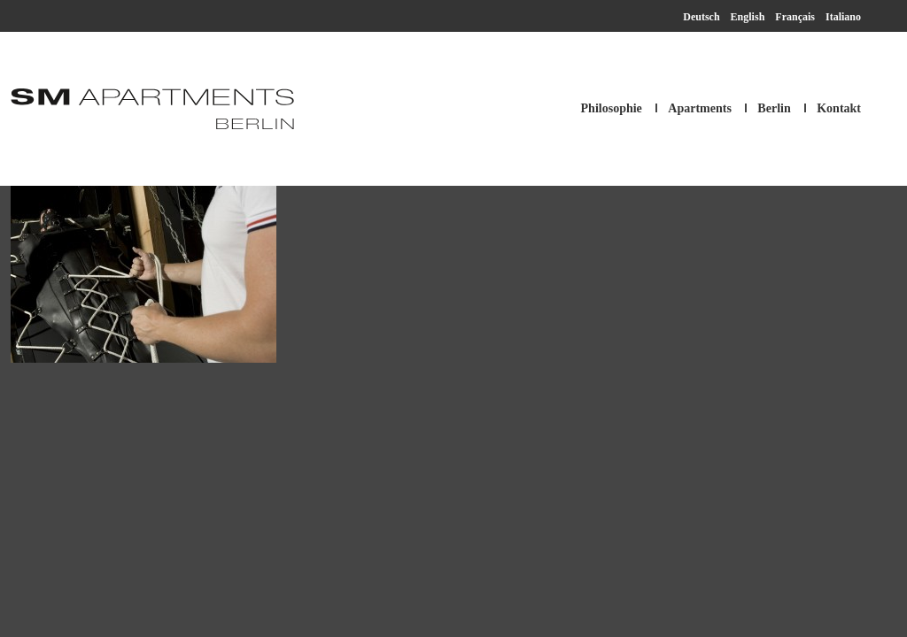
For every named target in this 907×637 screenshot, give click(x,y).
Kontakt (839, 108)
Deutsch (701, 17)
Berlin (773, 108)
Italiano (843, 17)
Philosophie (611, 108)
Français (795, 17)
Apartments (700, 108)
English (748, 17)
